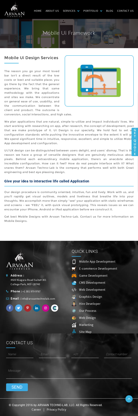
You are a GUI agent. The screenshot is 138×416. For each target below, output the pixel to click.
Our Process (84, 311)
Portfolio (90, 10)
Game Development (89, 275)
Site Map (81, 332)
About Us (52, 10)
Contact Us (125, 10)
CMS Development (88, 282)
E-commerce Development (94, 268)
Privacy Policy (56, 409)
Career (36, 409)
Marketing (82, 325)
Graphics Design (87, 297)
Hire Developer (86, 304)
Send (17, 387)
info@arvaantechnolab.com (38, 298)
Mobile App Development (93, 261)
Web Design (84, 318)
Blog (109, 10)
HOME (38, 10)
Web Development (88, 289)
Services (69, 10)
